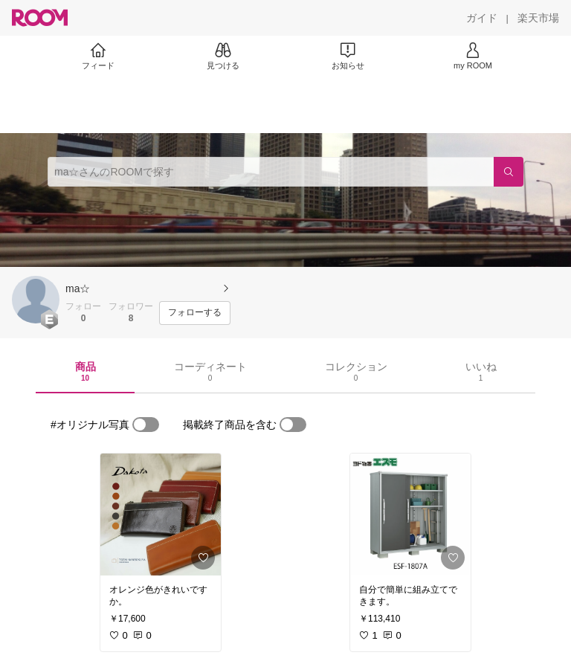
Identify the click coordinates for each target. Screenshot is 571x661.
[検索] (508, 172)
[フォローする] (194, 313)
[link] (160, 514)
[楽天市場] (538, 18)
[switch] (145, 424)
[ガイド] (481, 18)
